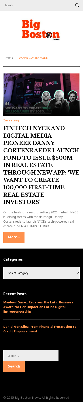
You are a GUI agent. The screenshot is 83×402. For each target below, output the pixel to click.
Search (77, 5)
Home (9, 57)
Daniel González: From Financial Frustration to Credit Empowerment (39, 328)
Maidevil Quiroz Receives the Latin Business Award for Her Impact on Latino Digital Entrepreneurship (38, 307)
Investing (11, 120)
